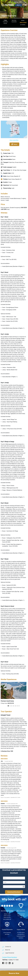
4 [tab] (15, 17)
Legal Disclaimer (9, 953)
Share (14, 144)
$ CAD (9, 2)
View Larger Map (14, 140)
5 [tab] (17, 17)
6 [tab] (17, 705)
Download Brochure (14, 892)
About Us (7, 950)
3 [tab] (13, 17)
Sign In (18, 5)
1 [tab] (8, 705)
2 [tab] (11, 17)
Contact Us (8, 946)
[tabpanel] (14, 9)
